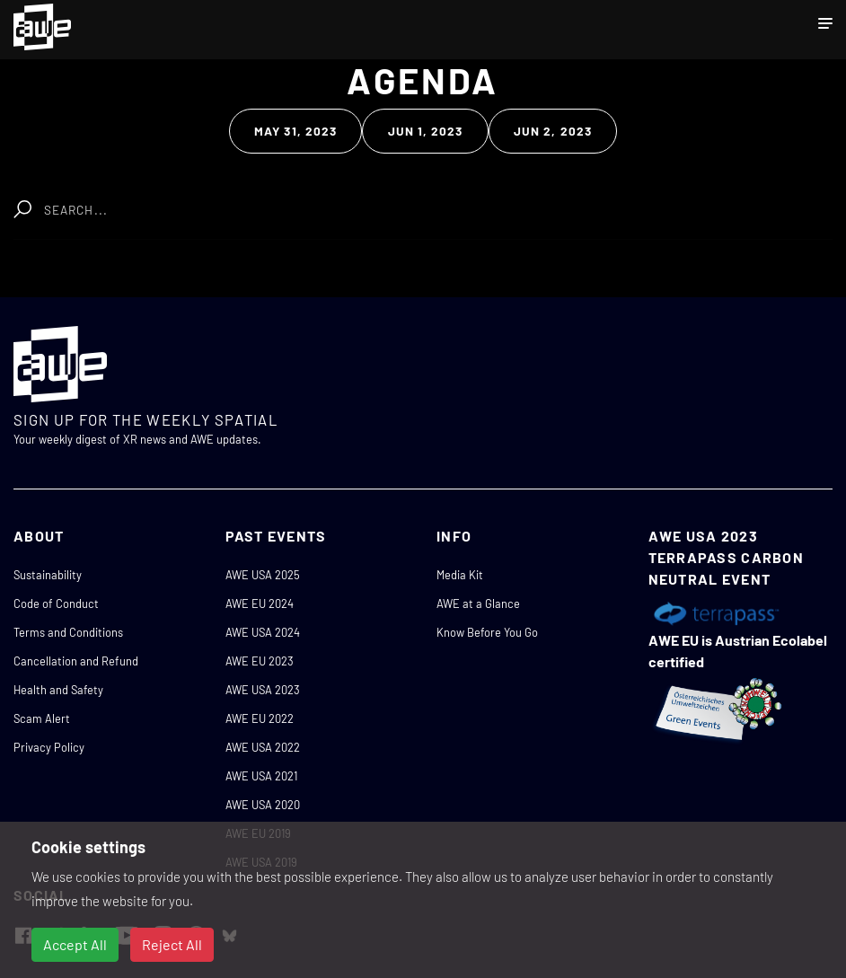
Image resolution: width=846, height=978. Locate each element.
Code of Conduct (56, 603)
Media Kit (459, 575)
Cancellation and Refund (75, 661)
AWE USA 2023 (262, 690)
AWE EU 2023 (259, 661)
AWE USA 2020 (262, 804)
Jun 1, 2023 (425, 130)
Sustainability (47, 575)
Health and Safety (58, 690)
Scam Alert (41, 718)
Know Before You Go (487, 632)
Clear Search (286, 200)
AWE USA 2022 (262, 747)
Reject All (172, 944)
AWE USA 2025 (262, 575)
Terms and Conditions (68, 632)
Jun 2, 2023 (553, 130)
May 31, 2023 (295, 130)
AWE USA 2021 (261, 776)
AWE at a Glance (478, 603)
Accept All (75, 944)
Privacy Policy (48, 747)
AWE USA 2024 (262, 632)
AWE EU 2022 (259, 718)
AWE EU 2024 (259, 603)
